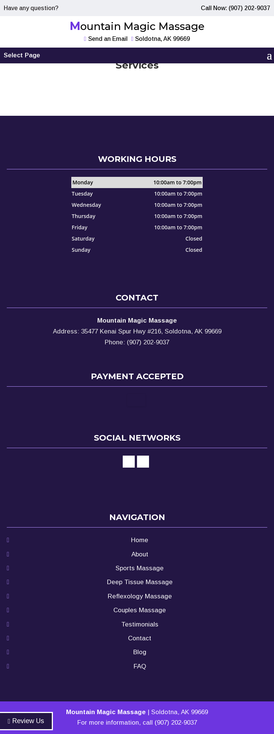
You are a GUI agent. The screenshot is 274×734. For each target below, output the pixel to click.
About (139, 554)
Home (139, 540)
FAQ (140, 666)
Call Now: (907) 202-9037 (235, 8)
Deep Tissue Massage (140, 582)
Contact (139, 638)
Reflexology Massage (140, 596)
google (143, 462)
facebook (129, 462)
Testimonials (139, 624)
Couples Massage (139, 610)
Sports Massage (140, 568)
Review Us (26, 721)
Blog (139, 652)
